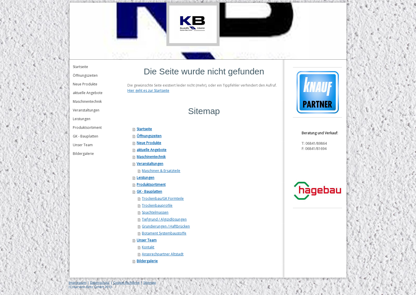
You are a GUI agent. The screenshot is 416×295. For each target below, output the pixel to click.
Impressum (77, 282)
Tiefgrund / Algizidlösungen (164, 219)
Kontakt (148, 247)
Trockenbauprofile (157, 205)
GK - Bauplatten (149, 191)
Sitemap (149, 282)
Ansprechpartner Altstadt (162, 254)
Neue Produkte (149, 142)
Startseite (144, 129)
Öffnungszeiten (149, 135)
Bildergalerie (147, 261)
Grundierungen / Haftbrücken (166, 226)
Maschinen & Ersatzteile (161, 170)
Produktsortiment (151, 184)
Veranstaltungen (150, 163)
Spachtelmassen (155, 212)
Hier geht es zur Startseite (148, 90)
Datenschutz (99, 282)
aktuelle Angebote (151, 149)
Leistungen (145, 177)
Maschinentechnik (151, 156)
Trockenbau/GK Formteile (163, 198)
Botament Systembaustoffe (164, 233)
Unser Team (147, 240)
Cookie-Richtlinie (126, 282)
